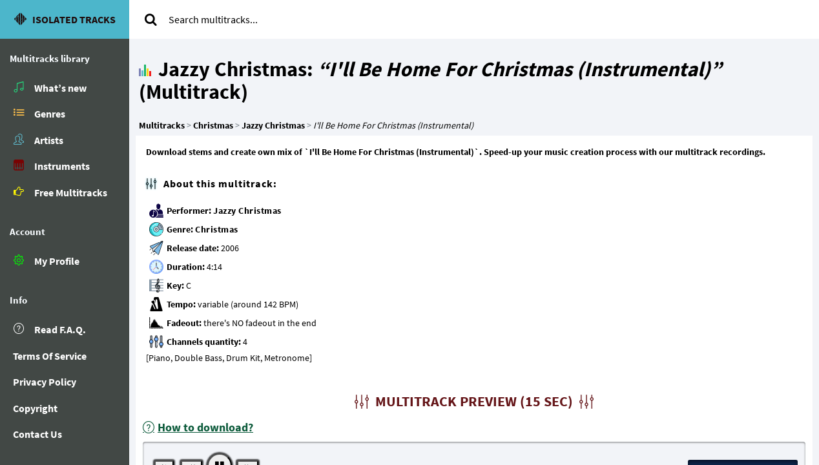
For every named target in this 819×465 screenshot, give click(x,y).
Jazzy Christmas (247, 210)
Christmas (216, 229)
